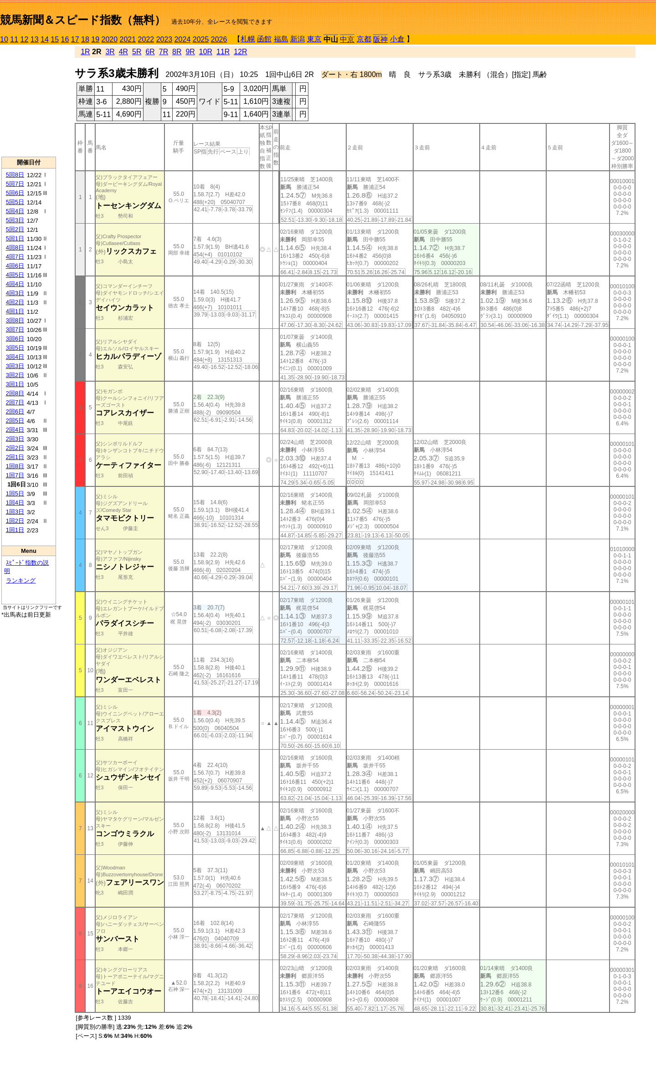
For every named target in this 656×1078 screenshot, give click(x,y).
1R (85, 52)
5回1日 (15, 238)
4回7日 (15, 256)
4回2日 (15, 302)
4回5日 (15, 274)
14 (45, 39)
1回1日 (15, 529)
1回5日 (15, 493)
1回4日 (15, 502)
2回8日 (15, 393)
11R (223, 52)
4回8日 (15, 247)
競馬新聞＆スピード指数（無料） (82, 20)
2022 (146, 39)
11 (14, 39)
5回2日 (15, 229)
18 (85, 39)
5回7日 (15, 183)
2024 (182, 39)
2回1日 (15, 457)
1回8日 (15, 466)
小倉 (397, 39)
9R (190, 52)
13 (35, 39)
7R (163, 52)
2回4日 (15, 429)
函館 (264, 39)
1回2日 (15, 520)
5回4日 (15, 211)
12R (240, 52)
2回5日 (15, 420)
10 (4, 39)
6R (149, 52)
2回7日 (15, 402)
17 (75, 39)
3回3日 (15, 366)
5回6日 (15, 192)
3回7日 (15, 329)
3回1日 (15, 384)
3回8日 (15, 320)
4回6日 (15, 265)
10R (205, 52)
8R (176, 52)
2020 (110, 39)
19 (95, 39)
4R (123, 52)
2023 (164, 39)
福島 (281, 39)
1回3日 (15, 511)
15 (55, 39)
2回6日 (15, 411)
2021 (128, 39)
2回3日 (15, 438)
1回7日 (15, 475)
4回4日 (15, 284)
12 (24, 39)
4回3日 (15, 293)
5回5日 (15, 202)
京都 (364, 39)
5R (136, 52)
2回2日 (15, 447)
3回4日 (15, 356)
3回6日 (15, 338)
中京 (347, 39)
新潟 (297, 39)
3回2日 (15, 375)
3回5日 (15, 347)
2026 (219, 39)
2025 (201, 39)
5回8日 (15, 174)
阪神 (380, 39)
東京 (314, 39)
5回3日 (15, 220)
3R (109, 52)
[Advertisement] (28, 100)
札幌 (248, 39)
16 (65, 39)
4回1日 (15, 311)
